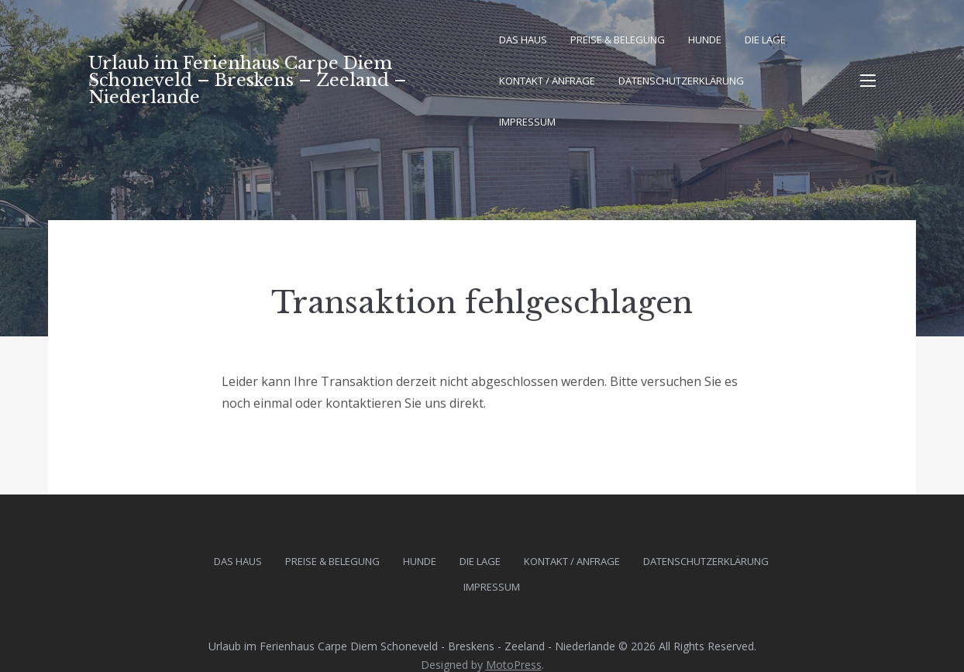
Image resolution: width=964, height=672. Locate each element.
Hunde (704, 40)
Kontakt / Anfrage (547, 81)
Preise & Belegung (617, 40)
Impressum (527, 122)
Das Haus (523, 40)
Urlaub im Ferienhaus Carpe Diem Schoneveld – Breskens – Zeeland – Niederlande (247, 80)
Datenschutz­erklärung (681, 81)
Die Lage (765, 40)
